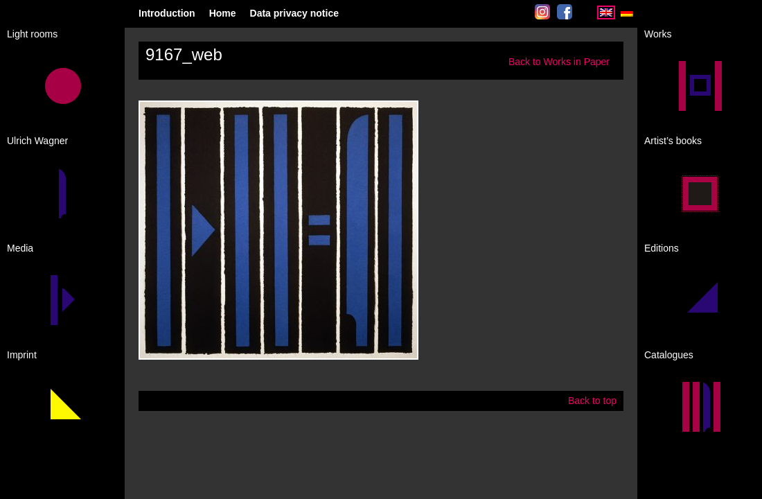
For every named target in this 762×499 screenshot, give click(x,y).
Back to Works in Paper (559, 61)
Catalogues (668, 354)
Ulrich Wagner (37, 140)
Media (20, 248)
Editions (661, 248)
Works (657, 34)
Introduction (167, 13)
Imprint (22, 354)
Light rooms (32, 34)
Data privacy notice (294, 13)
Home (222, 13)
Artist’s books (673, 140)
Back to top (592, 400)
